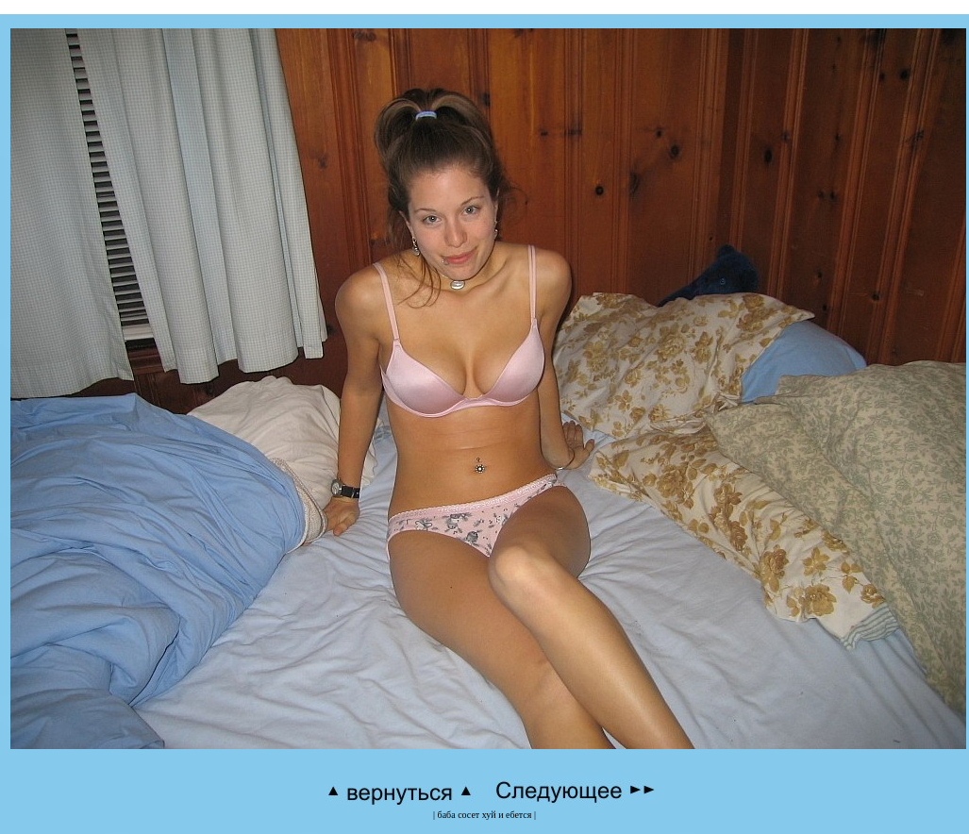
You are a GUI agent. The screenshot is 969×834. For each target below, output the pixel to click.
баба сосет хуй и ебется (485, 814)
